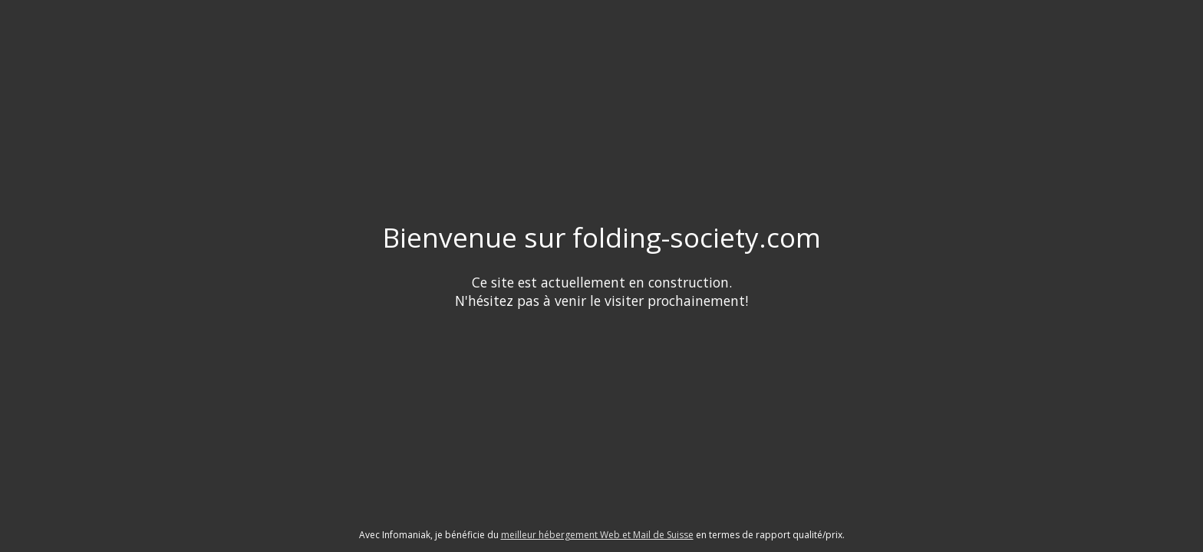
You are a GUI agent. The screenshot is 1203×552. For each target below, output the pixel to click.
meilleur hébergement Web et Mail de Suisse (597, 534)
